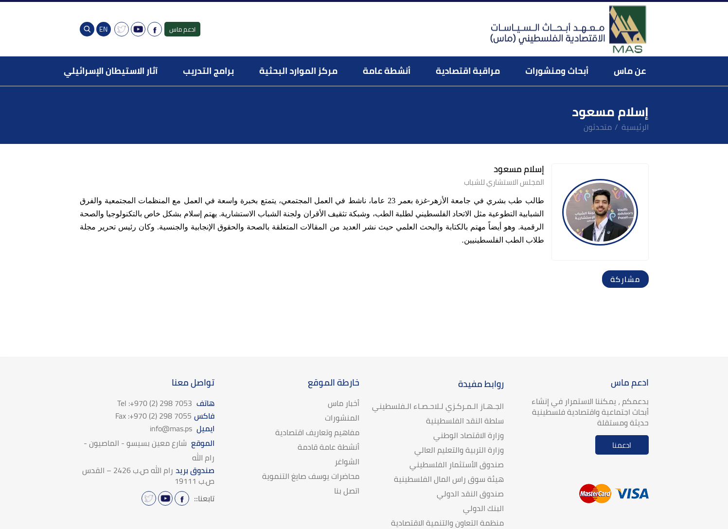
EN (103, 29)
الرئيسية (635, 127)
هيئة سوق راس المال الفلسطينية (449, 479)
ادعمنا (621, 445)
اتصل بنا (346, 490)
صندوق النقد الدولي (470, 493)
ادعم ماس (182, 29)
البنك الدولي (483, 508)
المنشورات (342, 417)
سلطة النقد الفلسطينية (465, 420)
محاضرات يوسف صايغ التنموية (310, 476)
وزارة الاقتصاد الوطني (468, 435)
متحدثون (598, 127)
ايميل (182, 428)
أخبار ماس (343, 403)
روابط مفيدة (481, 384)
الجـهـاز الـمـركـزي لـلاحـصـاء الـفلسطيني (438, 406)
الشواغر (347, 461)
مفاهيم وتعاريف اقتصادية (317, 432)
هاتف (165, 403)
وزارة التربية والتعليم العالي (459, 449)
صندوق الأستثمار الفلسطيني (456, 464)
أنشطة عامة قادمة (328, 447)
